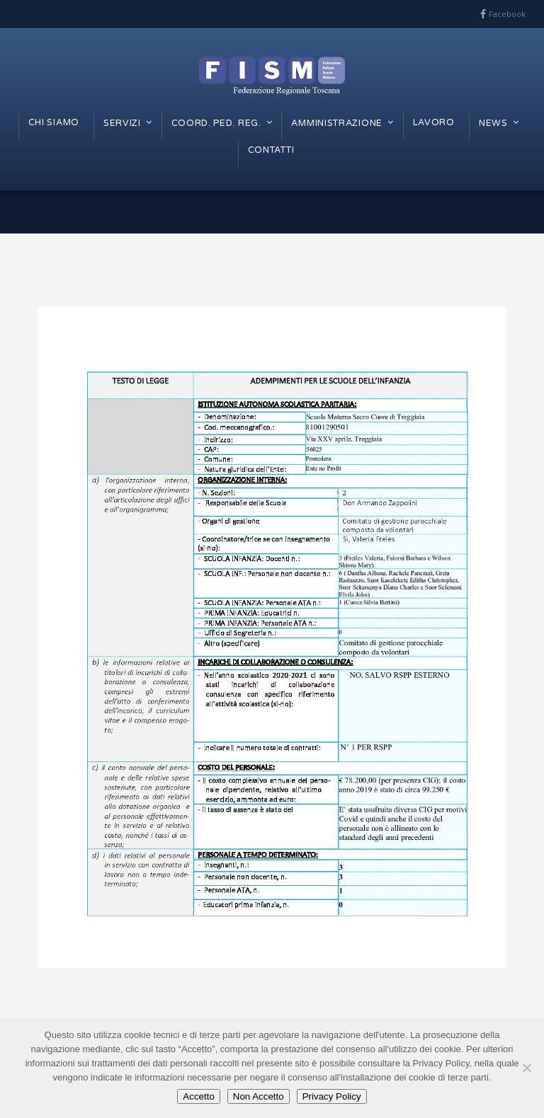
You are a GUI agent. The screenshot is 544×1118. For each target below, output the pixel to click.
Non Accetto (258, 1096)
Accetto (198, 1096)
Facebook (507, 13)
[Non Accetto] (526, 1068)
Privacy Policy (331, 1096)
